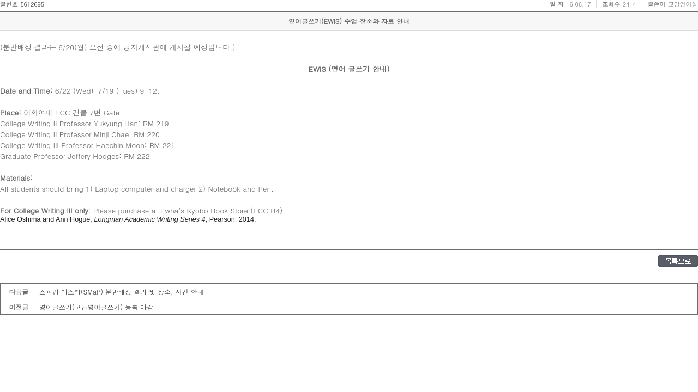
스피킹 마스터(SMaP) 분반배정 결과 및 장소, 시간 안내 (121, 291)
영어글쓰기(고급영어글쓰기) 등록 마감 (96, 306)
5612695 (32, 4)
